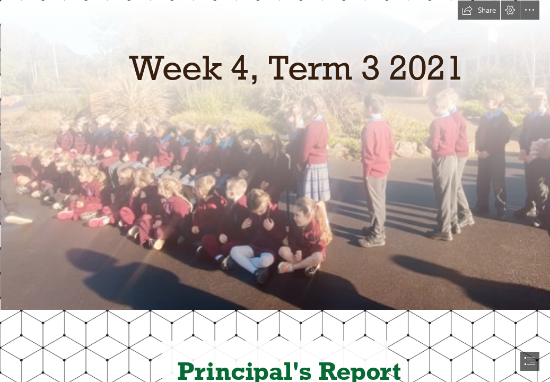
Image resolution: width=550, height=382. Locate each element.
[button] (479, 10)
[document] (275, 191)
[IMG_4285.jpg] (275, 154)
